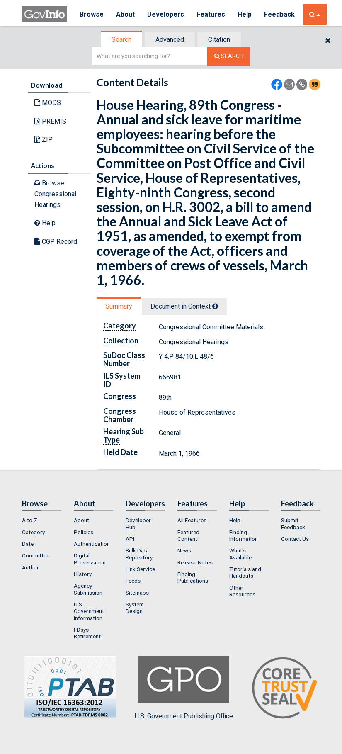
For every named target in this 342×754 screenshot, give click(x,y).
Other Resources (242, 591)
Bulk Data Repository (139, 553)
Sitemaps (137, 592)
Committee (35, 555)
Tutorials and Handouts (245, 572)
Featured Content (188, 535)
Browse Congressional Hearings (55, 193)
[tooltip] (215, 306)
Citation (219, 40)
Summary (118, 306)
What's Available (240, 553)
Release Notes (195, 562)
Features (210, 14)
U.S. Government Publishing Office (184, 688)
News (184, 550)
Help (245, 14)
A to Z (29, 520)
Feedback (279, 14)
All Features (191, 520)
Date (28, 543)
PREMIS (50, 121)
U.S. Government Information (89, 611)
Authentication (92, 543)
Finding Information (243, 535)
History (83, 574)
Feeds (133, 580)
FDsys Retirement (87, 633)
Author (30, 567)
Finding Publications (192, 577)
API (130, 538)
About (125, 14)
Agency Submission (88, 589)
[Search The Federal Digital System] (228, 56)
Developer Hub (138, 523)
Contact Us (295, 538)
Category (33, 532)
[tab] (122, 40)
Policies (83, 532)
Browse (92, 14)
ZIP (43, 140)
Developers (165, 14)
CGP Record (55, 242)
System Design (135, 607)
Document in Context (184, 306)
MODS (47, 103)
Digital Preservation (90, 558)
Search (121, 40)
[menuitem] (41, 520)
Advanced (169, 40)
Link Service (140, 569)
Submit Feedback (293, 523)
